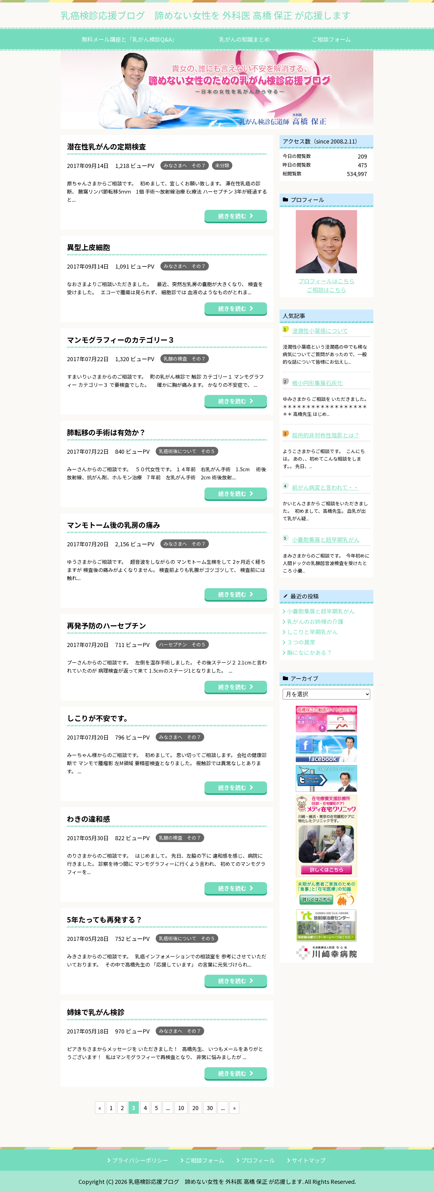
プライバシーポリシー (140, 1160)
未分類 (222, 165)
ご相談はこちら (326, 289)
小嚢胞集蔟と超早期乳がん (326, 539)
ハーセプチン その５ (182, 644)
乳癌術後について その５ (187, 451)
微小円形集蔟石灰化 (317, 383)
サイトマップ (309, 1160)
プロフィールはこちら (326, 281)
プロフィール (258, 1160)
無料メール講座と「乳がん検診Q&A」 (129, 39)
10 (181, 1108)
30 (210, 1108)
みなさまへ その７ (185, 165)
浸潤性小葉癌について (320, 330)
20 (195, 1108)
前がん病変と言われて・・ (325, 487)
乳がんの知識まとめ (244, 39)
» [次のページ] (234, 1108)
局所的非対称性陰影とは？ (326, 435)
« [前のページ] (99, 1108)
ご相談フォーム (331, 39)
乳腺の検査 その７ (185, 358)
